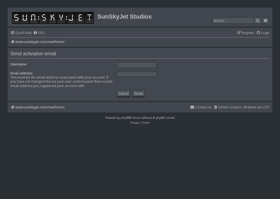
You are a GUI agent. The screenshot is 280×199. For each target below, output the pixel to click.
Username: (18, 64)
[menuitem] (39, 33)
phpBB (125, 118)
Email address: (21, 73)
